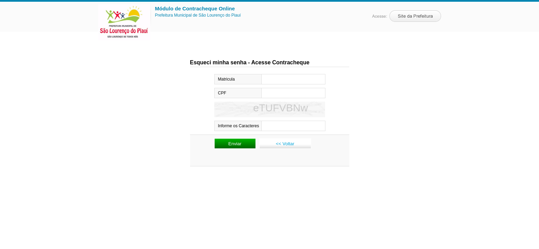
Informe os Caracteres (238, 125)
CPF (222, 93)
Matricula (226, 79)
